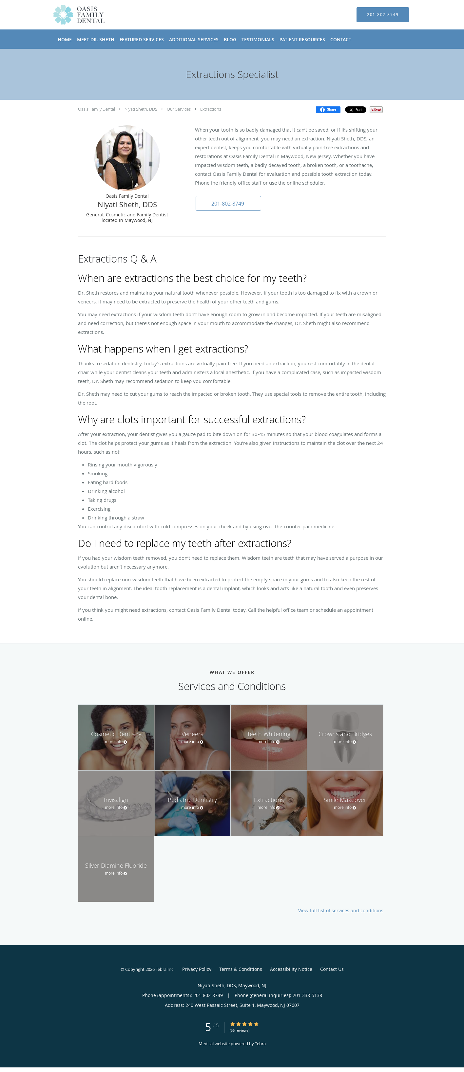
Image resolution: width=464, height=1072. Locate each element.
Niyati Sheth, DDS (141, 109)
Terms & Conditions (240, 969)
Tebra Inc (164, 969)
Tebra (260, 1043)
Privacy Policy (196, 969)
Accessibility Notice (291, 969)
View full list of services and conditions (340, 910)
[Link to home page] (69, 14)
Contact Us (332, 969)
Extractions (210, 109)
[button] (228, 203)
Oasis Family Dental (96, 109)
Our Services (179, 109)
